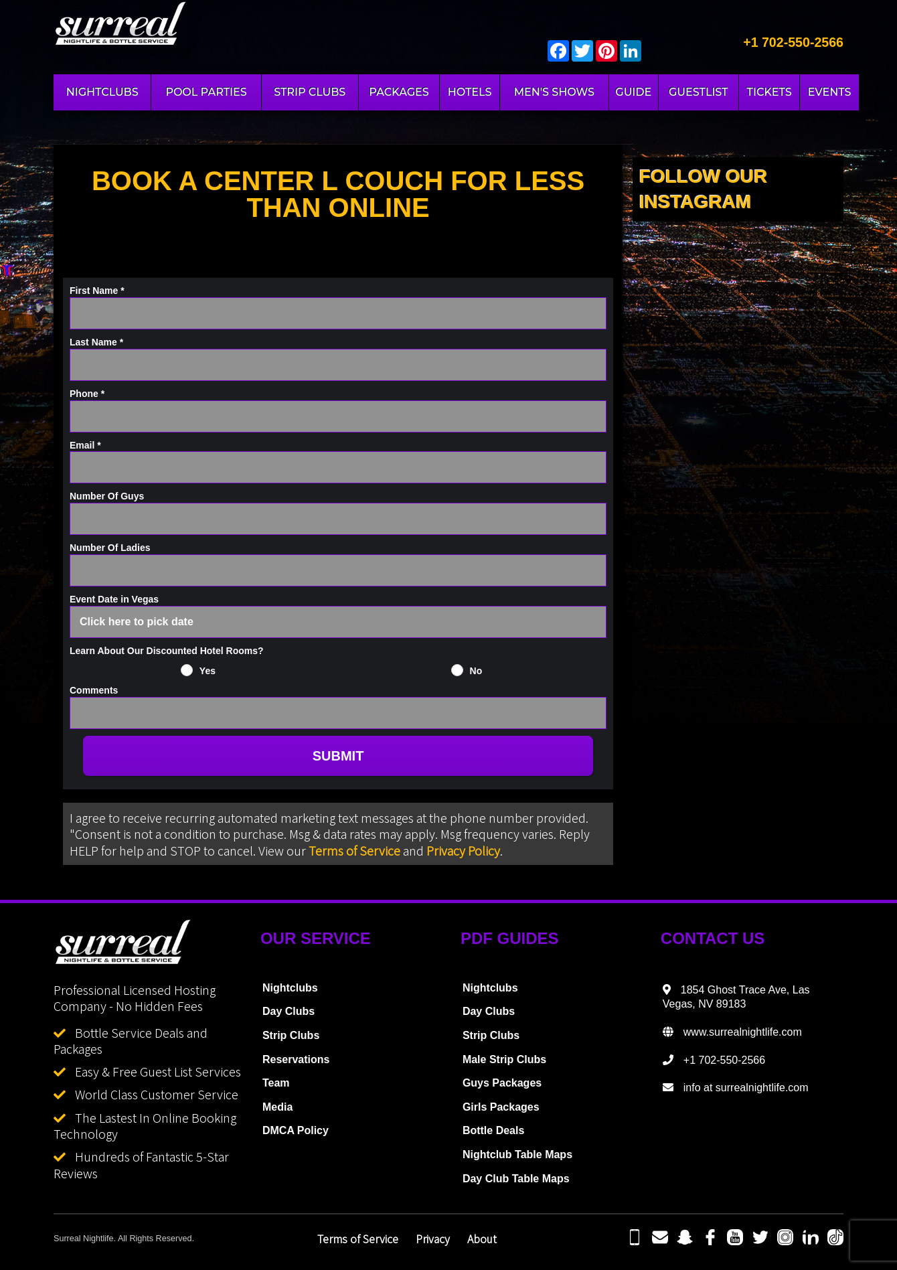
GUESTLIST (698, 92)
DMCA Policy (295, 1130)
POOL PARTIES (205, 92)
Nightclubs (290, 988)
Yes (207, 670)
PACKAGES (398, 92)
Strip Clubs (290, 1035)
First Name (97, 290)
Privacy (433, 1239)
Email (85, 445)
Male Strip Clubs (504, 1059)
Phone (87, 393)
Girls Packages (501, 1107)
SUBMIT (338, 755)
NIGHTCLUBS (102, 92)
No (476, 670)
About (482, 1239)
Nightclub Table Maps (517, 1154)
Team (276, 1083)
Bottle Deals (493, 1130)
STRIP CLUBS (309, 92)
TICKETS (769, 92)
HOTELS (470, 92)
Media (277, 1107)
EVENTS (829, 92)
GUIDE (633, 92)
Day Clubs (288, 1011)
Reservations (296, 1059)
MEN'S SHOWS (554, 92)
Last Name (96, 342)
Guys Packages (502, 1083)
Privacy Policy (463, 850)
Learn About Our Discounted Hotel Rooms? (167, 650)
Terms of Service (354, 850)
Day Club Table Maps (516, 1178)
